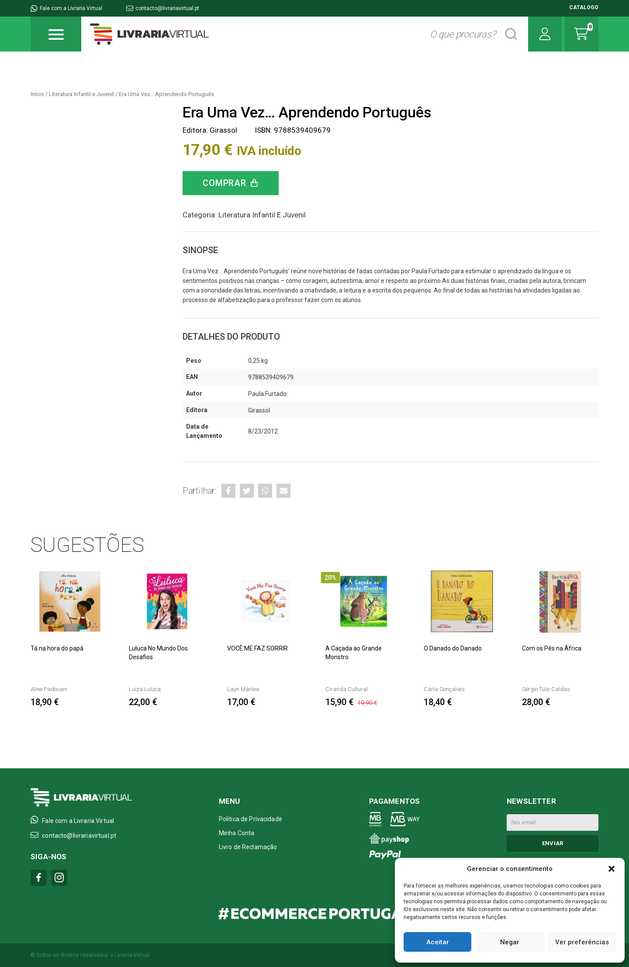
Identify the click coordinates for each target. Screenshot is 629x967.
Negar (509, 942)
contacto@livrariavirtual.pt (162, 8)
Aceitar (437, 942)
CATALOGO (583, 7)
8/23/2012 (263, 431)
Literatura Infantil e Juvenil (81, 94)
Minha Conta (237, 832)
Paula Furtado (267, 393)
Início (37, 94)
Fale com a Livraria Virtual (66, 8)
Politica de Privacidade (250, 819)
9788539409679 (271, 377)
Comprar (224, 183)
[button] (611, 868)
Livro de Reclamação (248, 846)
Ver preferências (582, 942)
